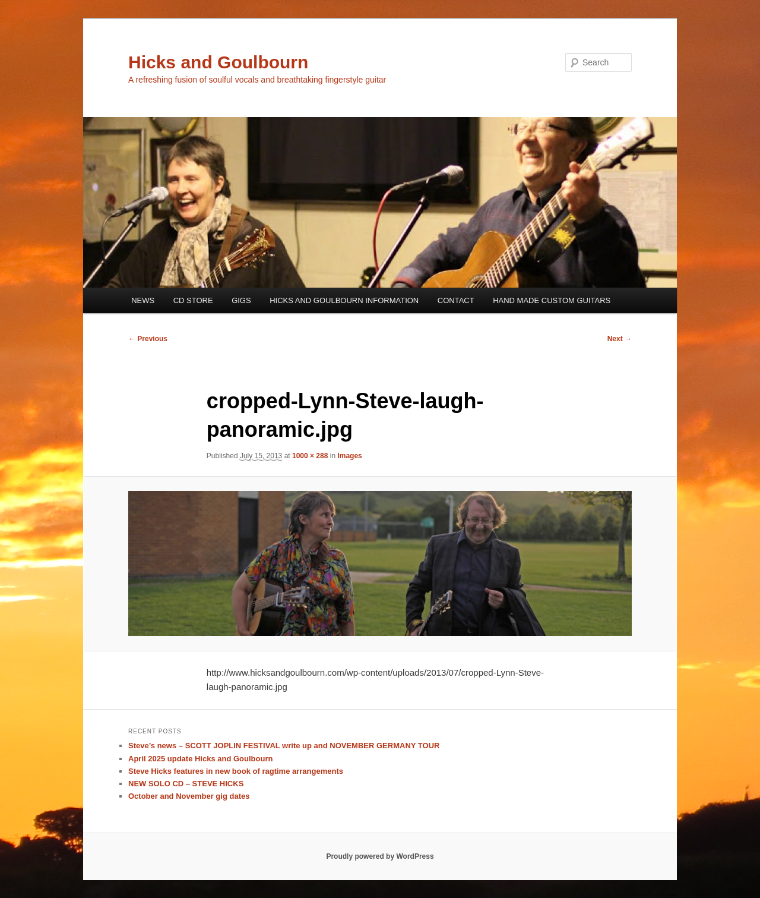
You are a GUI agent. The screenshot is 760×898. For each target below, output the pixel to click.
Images (349, 456)
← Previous (147, 339)
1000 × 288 (310, 456)
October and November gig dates (188, 796)
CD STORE (193, 300)
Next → (619, 339)
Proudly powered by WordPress (379, 856)
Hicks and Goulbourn (218, 62)
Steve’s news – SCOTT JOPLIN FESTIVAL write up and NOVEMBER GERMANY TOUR (283, 745)
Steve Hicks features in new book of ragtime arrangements (235, 771)
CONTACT (456, 300)
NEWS (142, 300)
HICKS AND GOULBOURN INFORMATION (344, 300)
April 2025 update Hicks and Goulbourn (200, 758)
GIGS (241, 300)
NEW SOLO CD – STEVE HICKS (185, 783)
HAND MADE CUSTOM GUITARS (551, 300)
